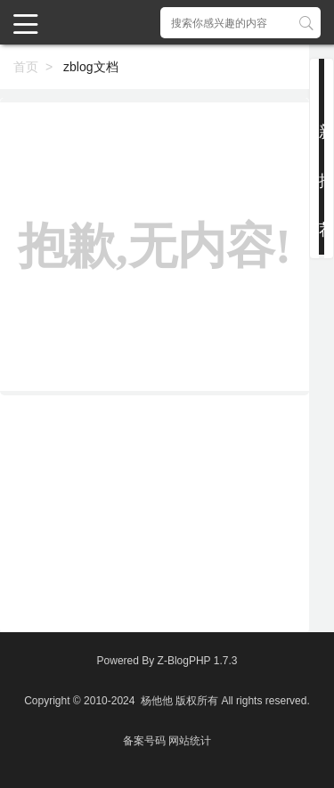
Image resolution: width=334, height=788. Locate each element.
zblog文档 (90, 67)
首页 (25, 67)
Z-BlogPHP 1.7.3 (198, 660)
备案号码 (144, 741)
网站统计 (189, 741)
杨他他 (157, 701)
